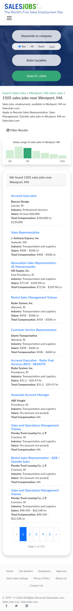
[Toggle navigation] (9, 18)
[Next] (56, 534)
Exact (42, 46)
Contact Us (36, 585)
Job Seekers (26, 571)
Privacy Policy (41, 578)
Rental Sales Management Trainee (34, 297)
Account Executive (24, 195)
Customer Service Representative (33, 330)
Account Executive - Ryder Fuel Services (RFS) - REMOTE (32, 362)
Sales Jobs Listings (17, 578)
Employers (44, 571)
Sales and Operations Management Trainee (35, 427)
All (32, 46)
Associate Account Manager (30, 395)
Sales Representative (25, 232)
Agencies (61, 571)
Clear (52, 46)
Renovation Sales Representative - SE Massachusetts (34, 264)
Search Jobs (36, 76)
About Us (61, 578)
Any (24, 46)
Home (9, 571)
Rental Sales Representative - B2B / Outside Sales (35, 459)
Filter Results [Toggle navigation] (17, 130)
